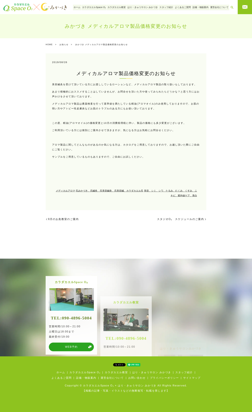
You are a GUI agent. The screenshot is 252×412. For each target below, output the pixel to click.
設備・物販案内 (202, 7)
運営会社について (220, 7)
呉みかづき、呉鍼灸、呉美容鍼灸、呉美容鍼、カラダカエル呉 (109, 190)
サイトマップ (192, 377)
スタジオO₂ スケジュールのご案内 (180, 219)
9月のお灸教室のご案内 (63, 219)
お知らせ (63, 44)
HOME (49, 44)
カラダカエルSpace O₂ (98, 7)
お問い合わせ (137, 377)
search (232, 7)
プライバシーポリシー (164, 377)
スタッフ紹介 (169, 7)
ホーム (83, 7)
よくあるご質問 (185, 7)
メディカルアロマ (65, 190)
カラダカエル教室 (121, 7)
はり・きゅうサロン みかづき (146, 7)
